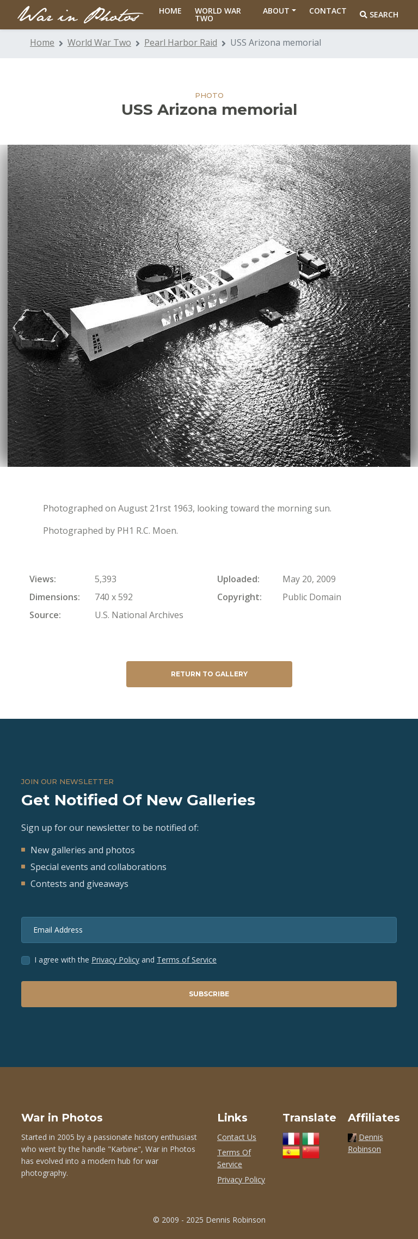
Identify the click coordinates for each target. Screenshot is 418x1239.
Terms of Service (187, 959)
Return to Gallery (209, 674)
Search (379, 14)
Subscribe (209, 994)
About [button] (276, 10)
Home (170, 10)
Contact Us (236, 1137)
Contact (328, 10)
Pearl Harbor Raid (180, 42)
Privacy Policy (115, 959)
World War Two (218, 14)
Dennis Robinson (236, 1220)
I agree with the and (125, 959)
